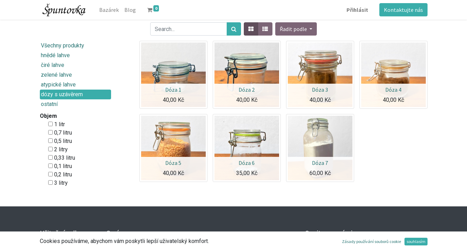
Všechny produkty (62, 45)
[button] (296, 29)
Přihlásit (357, 9)
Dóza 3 (320, 89)
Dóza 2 (247, 89)
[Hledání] (234, 29)
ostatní (49, 104)
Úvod (46, 246)
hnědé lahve (55, 55)
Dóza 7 (320, 162)
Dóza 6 (247, 162)
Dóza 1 (173, 89)
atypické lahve (58, 84)
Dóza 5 (173, 162)
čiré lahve (52, 65)
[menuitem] (109, 10)
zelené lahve (56, 74)
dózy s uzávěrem (62, 94)
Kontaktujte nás (403, 9)
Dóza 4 (393, 89)
